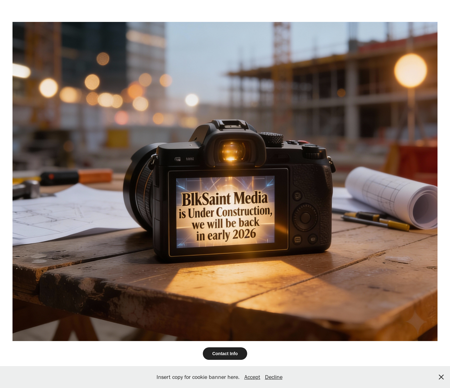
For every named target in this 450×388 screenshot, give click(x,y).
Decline (273, 377)
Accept (252, 377)
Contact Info (225, 353)
